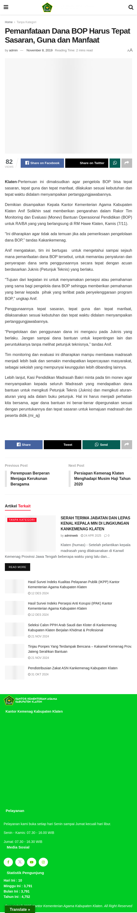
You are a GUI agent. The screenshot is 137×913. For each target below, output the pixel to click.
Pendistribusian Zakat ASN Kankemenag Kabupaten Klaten (73, 669)
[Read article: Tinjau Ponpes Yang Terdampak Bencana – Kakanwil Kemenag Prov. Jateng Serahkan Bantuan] (14, 652)
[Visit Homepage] (68, 7)
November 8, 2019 (40, 50)
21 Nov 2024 (38, 637)
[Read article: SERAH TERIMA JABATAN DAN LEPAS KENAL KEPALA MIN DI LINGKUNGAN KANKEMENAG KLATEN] (30, 534)
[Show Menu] (6, 7)
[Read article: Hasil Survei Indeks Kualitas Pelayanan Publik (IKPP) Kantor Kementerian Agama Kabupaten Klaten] (14, 587)
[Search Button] (130, 7)
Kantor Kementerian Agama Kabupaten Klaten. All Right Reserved (82, 906)
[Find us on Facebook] (8, 862)
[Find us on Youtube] (31, 862)
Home (9, 22)
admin (13, 50)
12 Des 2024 (38, 594)
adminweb (71, 536)
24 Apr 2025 (91, 536)
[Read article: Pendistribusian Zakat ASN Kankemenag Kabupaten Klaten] (14, 673)
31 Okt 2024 (38, 675)
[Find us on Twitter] (20, 862)
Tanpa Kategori (26, 22)
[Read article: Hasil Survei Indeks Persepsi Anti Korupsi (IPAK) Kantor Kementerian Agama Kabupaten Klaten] (14, 608)
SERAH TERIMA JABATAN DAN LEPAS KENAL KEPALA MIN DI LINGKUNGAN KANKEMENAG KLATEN (95, 523)
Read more (19, 566)
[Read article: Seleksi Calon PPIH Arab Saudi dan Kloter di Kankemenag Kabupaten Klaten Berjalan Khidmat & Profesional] (14, 630)
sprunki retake (5, 808)
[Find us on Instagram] (43, 862)
